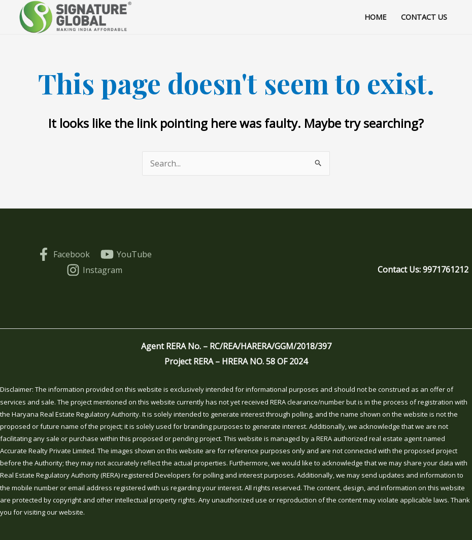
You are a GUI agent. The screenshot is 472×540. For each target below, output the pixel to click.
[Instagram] (94, 270)
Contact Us (424, 17)
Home (375, 17)
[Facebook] (63, 254)
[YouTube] (126, 254)
